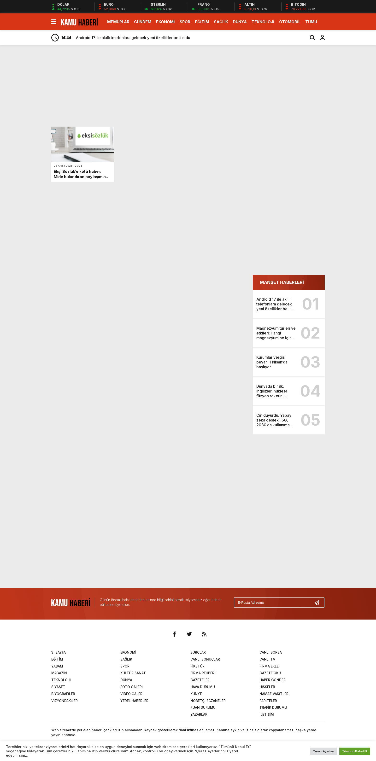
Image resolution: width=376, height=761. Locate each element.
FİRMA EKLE (269, 666)
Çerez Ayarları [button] (323, 751)
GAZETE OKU (270, 673)
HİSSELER (267, 687)
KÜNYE (196, 694)
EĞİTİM (202, 21)
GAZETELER (200, 680)
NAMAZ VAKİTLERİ (274, 694)
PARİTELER (268, 701)
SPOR (185, 21)
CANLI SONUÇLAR (205, 659)
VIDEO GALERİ (131, 694)
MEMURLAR (118, 21)
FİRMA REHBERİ (202, 673)
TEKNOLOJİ (263, 21)
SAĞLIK (221, 21)
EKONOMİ (165, 21)
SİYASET (58, 687)
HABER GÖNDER (272, 680)
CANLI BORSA (270, 652)
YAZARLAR (198, 714)
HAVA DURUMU (202, 687)
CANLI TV (267, 659)
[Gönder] (318, 602)
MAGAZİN (59, 673)
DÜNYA (240, 21)
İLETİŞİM (266, 714)
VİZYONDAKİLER (64, 701)
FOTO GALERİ (131, 687)
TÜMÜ (311, 21)
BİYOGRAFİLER (63, 694)
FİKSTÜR (197, 666)
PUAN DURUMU (203, 707)
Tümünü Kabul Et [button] (354, 751)
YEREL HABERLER (134, 701)
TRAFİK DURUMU (273, 707)
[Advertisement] (347, 124)
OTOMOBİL (289, 21)
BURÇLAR (198, 652)
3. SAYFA (58, 652)
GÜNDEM (142, 21)
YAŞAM (57, 666)
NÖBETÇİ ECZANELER (208, 701)
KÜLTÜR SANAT (133, 673)
